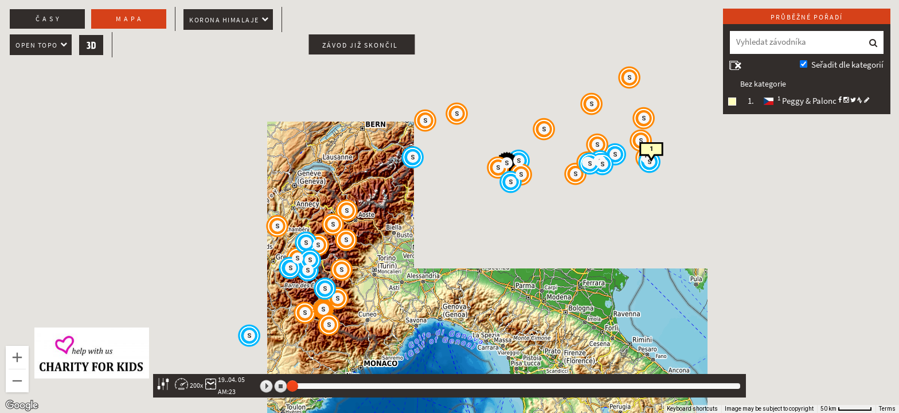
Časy (49, 19)
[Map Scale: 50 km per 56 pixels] (846, 409)
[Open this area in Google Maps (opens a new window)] (22, 405)
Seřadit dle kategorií (847, 65)
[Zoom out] (17, 380)
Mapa (130, 19)
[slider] (292, 386)
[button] (642, 141)
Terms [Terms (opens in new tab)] (887, 409)
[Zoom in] (17, 357)
